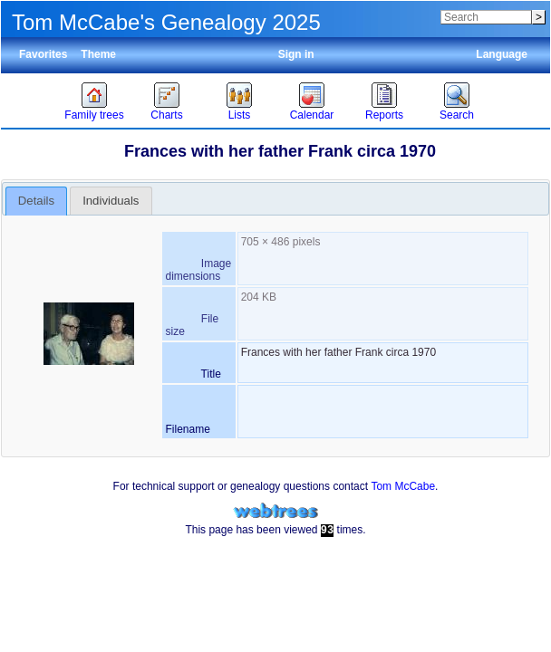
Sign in (296, 54)
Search (457, 115)
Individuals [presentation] (110, 200)
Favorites (43, 54)
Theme (98, 54)
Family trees (93, 115)
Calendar (312, 115)
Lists (239, 115)
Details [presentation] (36, 200)
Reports (384, 115)
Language (501, 54)
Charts (166, 115)
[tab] (36, 201)
